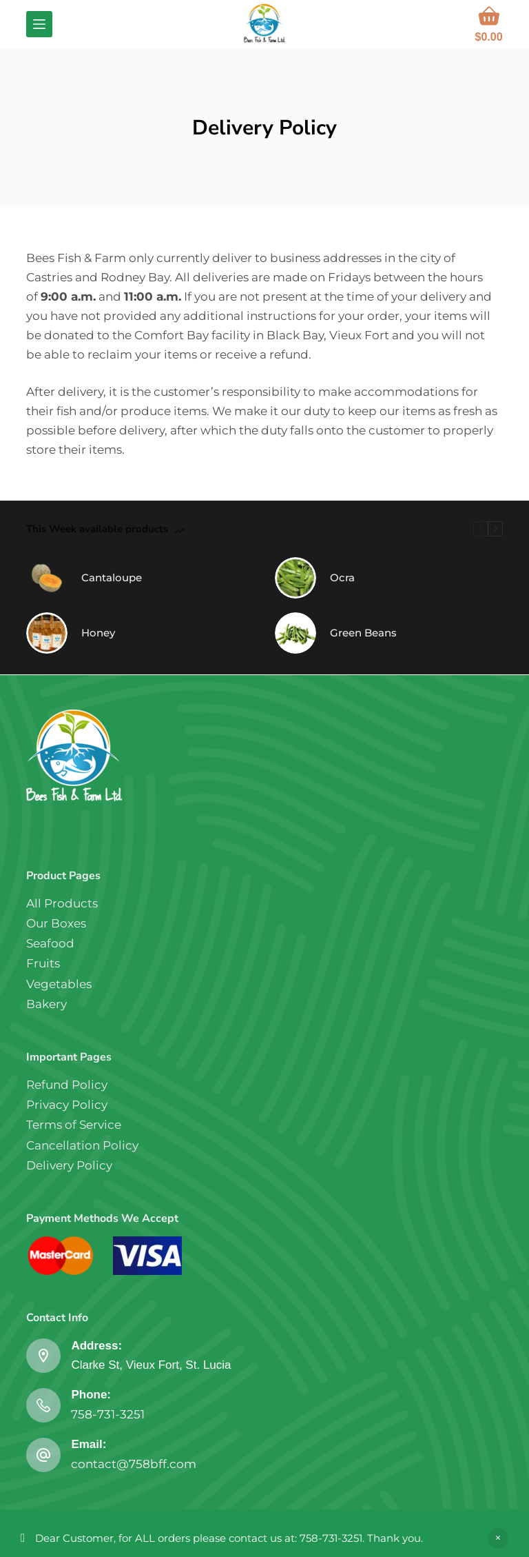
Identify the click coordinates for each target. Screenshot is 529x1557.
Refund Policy (66, 1085)
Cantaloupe (111, 577)
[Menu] (39, 24)
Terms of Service (73, 1125)
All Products (62, 903)
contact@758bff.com (133, 1464)
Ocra (342, 577)
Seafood (50, 943)
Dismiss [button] (498, 1538)
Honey (98, 632)
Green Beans (363, 632)
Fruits (43, 963)
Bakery (46, 1004)
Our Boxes (56, 923)
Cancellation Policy (82, 1145)
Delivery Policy (69, 1165)
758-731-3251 (108, 1414)
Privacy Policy (66, 1105)
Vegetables (59, 984)
